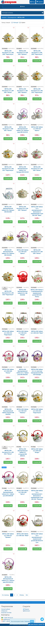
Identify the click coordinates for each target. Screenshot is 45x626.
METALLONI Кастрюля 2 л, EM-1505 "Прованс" (22, 90)
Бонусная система (6, 612)
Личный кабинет (5, 609)
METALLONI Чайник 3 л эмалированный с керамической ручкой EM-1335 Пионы (37, 293)
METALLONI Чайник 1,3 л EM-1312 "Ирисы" (37, 128)
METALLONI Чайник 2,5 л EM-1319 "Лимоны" (22, 411)
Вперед (22, 595)
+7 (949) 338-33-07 (7, 617)
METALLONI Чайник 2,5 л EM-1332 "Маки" (37, 332)
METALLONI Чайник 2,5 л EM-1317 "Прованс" (8, 535)
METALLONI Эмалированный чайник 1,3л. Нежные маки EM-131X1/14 (22, 129)
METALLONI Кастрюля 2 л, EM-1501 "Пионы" (8, 128)
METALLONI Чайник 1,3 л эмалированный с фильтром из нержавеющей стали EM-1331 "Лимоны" (37, 495)
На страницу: (5, 595)
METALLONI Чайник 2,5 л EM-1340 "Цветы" (22, 492)
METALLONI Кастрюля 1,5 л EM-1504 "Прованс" (22, 52)
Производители (12, 17)
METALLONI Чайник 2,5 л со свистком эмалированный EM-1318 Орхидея (37, 372)
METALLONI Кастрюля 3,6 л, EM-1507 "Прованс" (22, 208)
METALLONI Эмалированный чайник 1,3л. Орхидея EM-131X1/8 (22, 169)
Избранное (4, 611)
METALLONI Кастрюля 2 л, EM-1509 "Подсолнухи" (37, 52)
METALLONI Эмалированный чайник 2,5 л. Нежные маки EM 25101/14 (8, 579)
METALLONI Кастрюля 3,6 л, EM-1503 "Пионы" (37, 251)
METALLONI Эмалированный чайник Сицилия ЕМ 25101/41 (8, 412)
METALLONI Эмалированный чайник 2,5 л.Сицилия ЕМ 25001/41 (22, 452)
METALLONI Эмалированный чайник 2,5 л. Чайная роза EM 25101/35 (22, 372)
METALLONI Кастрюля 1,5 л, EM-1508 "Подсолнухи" (8, 52)
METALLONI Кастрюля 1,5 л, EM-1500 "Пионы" (8, 90)
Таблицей (15, 22)
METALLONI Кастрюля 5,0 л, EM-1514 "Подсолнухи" (8, 293)
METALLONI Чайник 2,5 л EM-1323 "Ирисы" (22, 251)
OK (32, 621)
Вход (32, 1)
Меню (22, 6)
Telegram (26, 609)
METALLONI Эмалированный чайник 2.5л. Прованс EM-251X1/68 (8, 209)
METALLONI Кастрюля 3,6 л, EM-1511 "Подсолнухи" (8, 168)
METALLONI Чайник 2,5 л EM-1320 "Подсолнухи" (37, 411)
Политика (27, 621)
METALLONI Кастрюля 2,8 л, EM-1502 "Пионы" (37, 168)
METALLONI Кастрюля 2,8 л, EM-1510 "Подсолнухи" (37, 90)
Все (27, 595)
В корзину (8, 60)
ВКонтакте (26, 611)
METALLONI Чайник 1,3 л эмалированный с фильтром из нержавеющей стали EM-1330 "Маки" (37, 211)
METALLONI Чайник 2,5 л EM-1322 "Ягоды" (37, 450)
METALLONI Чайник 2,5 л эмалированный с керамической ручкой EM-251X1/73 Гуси (37, 538)
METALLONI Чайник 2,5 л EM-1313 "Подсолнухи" (8, 333)
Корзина (40, 1)
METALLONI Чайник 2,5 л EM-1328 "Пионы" (8, 371)
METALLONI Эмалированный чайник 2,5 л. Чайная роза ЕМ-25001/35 (8, 493)
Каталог (4, 17)
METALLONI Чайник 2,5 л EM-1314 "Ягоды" (22, 333)
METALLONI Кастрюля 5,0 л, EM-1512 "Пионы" (8, 452)
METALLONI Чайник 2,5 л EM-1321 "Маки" (22, 534)
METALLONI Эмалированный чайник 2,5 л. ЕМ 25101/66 (22, 292)
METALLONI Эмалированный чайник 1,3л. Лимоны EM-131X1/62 (8, 252)
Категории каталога (7, 12)
